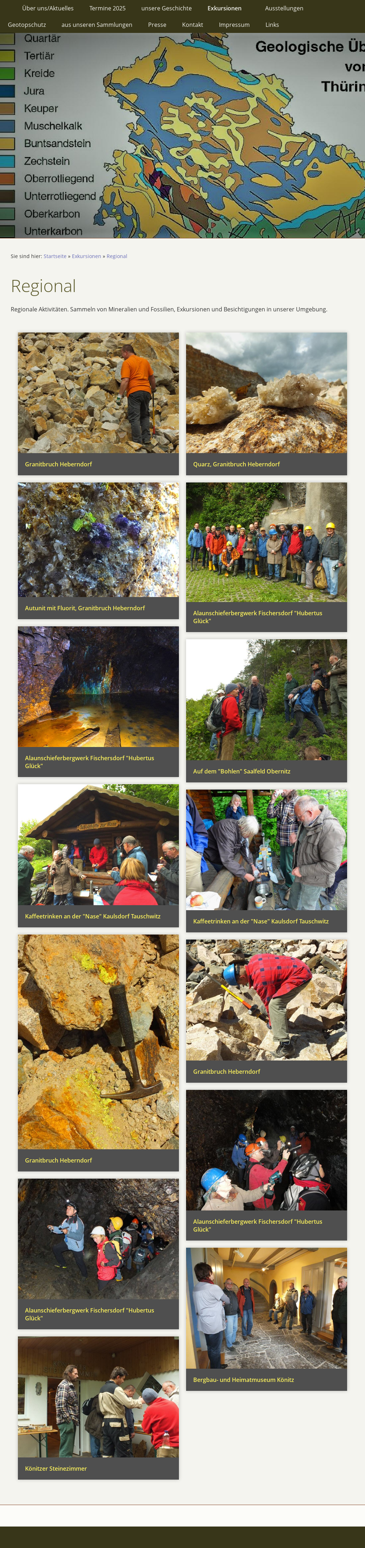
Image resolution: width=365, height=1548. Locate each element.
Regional (117, 256)
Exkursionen (86, 256)
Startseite (55, 256)
